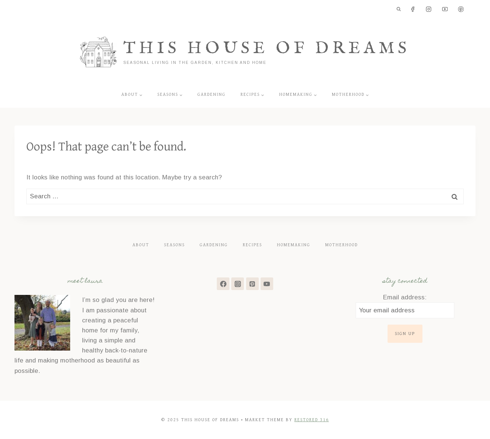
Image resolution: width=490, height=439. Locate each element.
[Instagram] (429, 9)
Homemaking (293, 245)
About (141, 245)
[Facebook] (412, 9)
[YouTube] (445, 9)
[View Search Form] (398, 9)
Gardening (211, 94)
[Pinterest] (461, 9)
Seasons (174, 245)
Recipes (252, 245)
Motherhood (341, 245)
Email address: (405, 297)
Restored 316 (311, 419)
